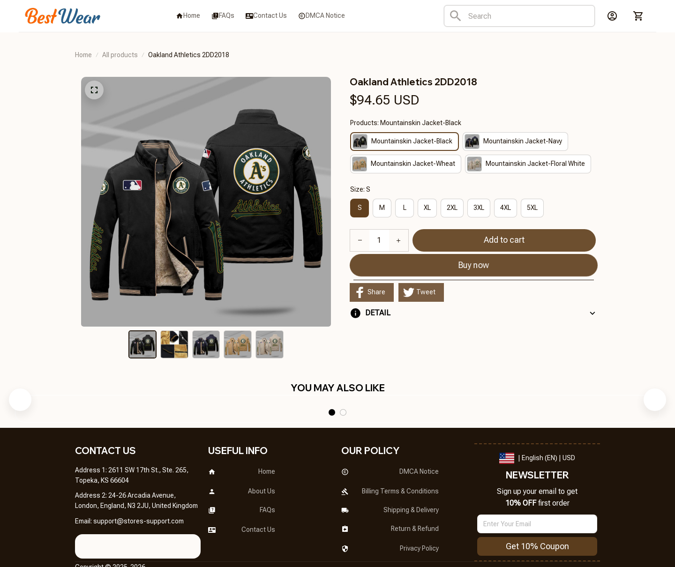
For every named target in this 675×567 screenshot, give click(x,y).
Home (83, 55)
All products (120, 55)
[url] (138, 494)
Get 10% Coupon (537, 519)
